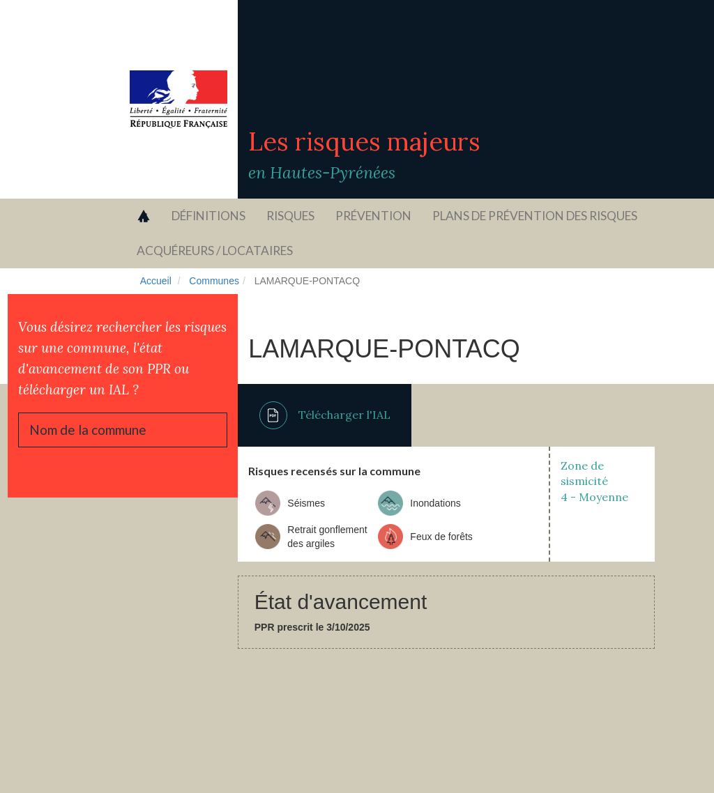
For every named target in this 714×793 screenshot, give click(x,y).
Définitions (208, 215)
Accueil (156, 280)
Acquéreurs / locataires (215, 250)
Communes (214, 280)
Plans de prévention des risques (534, 215)
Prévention (373, 215)
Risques (290, 215)
